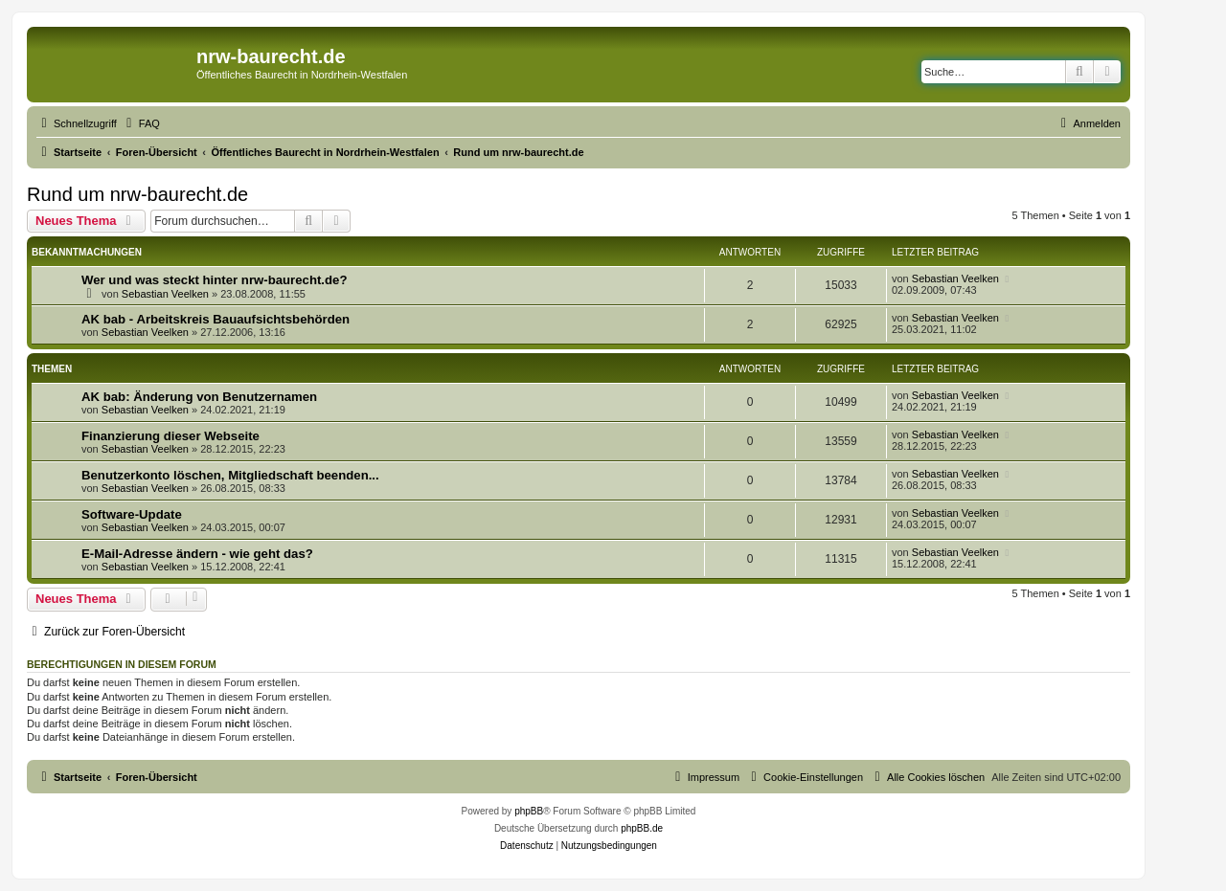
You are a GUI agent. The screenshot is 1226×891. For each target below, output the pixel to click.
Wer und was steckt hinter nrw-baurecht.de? (214, 280)
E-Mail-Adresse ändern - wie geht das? (197, 553)
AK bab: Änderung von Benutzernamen (199, 397)
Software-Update (131, 514)
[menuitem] (141, 123)
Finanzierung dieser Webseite (170, 436)
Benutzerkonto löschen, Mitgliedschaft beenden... (230, 475)
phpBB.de (642, 828)
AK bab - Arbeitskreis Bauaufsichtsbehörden (215, 319)
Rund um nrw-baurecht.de (137, 194)
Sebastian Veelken (165, 294)
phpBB (528, 811)
